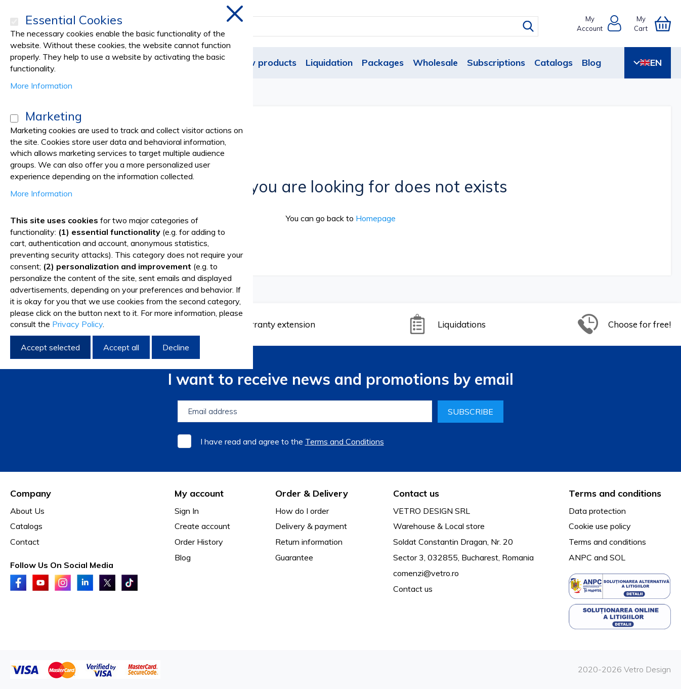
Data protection (597, 511)
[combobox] (349, 26)
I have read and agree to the (292, 441)
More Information (41, 85)
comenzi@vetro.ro (426, 573)
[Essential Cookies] (14, 22)
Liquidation (329, 62)
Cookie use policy (600, 526)
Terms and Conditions (344, 441)
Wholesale (435, 62)
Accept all (121, 347)
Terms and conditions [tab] (615, 493)
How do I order (302, 511)
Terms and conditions (607, 542)
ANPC (580, 557)
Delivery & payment (311, 526)
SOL (617, 557)
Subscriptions (496, 62)
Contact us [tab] (416, 493)
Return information (309, 542)
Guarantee (294, 557)
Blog (591, 62)
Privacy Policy (77, 324)
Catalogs (553, 62)
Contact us (413, 589)
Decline (175, 347)
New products (266, 62)
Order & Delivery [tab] (311, 493)
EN (647, 62)
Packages (383, 62)
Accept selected (50, 347)
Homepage (376, 218)
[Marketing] (14, 118)
